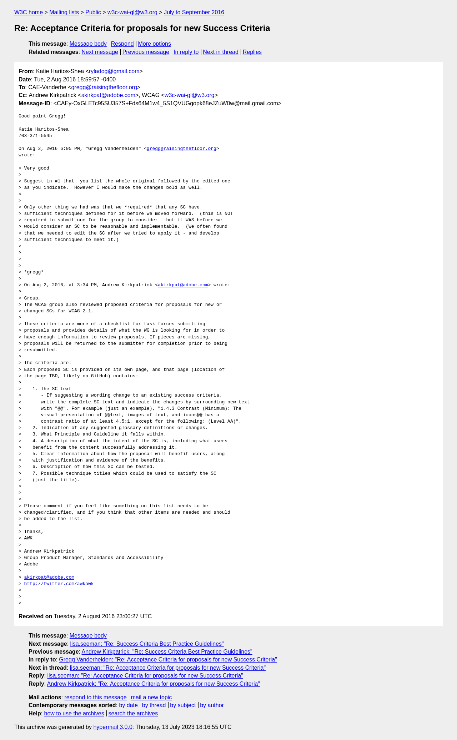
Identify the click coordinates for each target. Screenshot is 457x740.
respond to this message (95, 697)
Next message (100, 52)
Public (93, 12)
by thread (154, 705)
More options (154, 44)
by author (212, 705)
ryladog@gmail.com (114, 71)
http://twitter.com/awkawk (59, 584)
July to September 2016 (194, 12)
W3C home (28, 12)
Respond (122, 44)
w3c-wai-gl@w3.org (132, 12)
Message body (88, 44)
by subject (183, 705)
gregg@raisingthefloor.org (104, 87)
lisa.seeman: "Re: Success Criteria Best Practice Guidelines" (147, 644)
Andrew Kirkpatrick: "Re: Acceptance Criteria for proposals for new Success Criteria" (153, 684)
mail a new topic (151, 697)
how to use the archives (74, 713)
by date (128, 705)
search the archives (133, 713)
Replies (252, 52)
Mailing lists (64, 12)
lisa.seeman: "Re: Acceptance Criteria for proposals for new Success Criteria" (168, 668)
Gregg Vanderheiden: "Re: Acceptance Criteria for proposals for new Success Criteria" (168, 659)
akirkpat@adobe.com (108, 95)
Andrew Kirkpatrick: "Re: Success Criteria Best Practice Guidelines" (167, 652)
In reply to (186, 52)
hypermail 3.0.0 (112, 727)
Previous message (146, 52)
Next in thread (220, 52)
